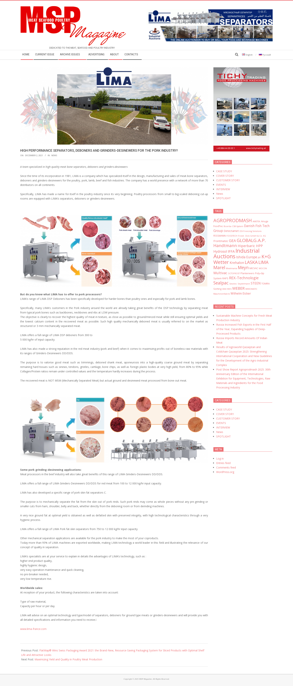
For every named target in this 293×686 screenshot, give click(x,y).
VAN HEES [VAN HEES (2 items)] (227, 289)
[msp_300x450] (241, 69)
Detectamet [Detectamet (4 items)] (231, 231)
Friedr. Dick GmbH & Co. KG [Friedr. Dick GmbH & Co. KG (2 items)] (252, 236)
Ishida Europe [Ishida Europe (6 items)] (246, 257)
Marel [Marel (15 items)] (219, 267)
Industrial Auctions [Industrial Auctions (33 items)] (236, 253)
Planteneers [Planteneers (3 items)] (247, 273)
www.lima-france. (30, 629)
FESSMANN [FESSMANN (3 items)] (219, 235)
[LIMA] (209, 11)
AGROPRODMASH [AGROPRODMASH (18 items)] (232, 220)
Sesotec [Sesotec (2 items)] (233, 283)
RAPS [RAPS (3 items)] (225, 278)
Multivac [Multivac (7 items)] (220, 273)
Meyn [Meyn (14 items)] (243, 267)
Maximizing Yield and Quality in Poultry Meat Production (68, 659)
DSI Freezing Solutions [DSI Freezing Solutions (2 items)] (250, 231)
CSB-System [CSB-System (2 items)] (237, 226)
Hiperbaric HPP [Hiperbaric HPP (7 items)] (250, 246)
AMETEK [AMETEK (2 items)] (256, 221)
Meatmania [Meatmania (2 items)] (231, 268)
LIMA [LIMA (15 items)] (263, 262)
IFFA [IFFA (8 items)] (231, 251)
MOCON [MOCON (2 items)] (263, 268)
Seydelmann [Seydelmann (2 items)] (244, 283)
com (44, 629)
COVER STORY (225, 175)
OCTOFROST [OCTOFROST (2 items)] (234, 273)
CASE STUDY (224, 171)
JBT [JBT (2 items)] (259, 257)
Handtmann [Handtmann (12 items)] (225, 245)
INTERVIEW (223, 189)
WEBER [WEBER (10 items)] (238, 288)
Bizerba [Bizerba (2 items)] (227, 226)
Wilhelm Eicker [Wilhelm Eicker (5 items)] (241, 293)
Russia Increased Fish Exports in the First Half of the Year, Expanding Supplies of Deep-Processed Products (243, 329)
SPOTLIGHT (223, 198)
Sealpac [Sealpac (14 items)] (221, 283)
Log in (220, 458)
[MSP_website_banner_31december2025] (209, 28)
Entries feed (223, 463)
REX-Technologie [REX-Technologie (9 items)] (244, 277)
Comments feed (226, 467)
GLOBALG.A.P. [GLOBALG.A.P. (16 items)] (251, 240)
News (54, 155)
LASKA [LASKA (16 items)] (251, 262)
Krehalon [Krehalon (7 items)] (237, 262)
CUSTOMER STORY (228, 180)
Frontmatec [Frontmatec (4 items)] (220, 241)
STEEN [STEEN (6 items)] (256, 283)
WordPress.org (225, 472)
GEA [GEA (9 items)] (232, 240)
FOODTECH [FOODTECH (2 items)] (231, 236)
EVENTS (221, 184)
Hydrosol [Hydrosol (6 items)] (220, 251)
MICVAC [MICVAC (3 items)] (253, 268)
